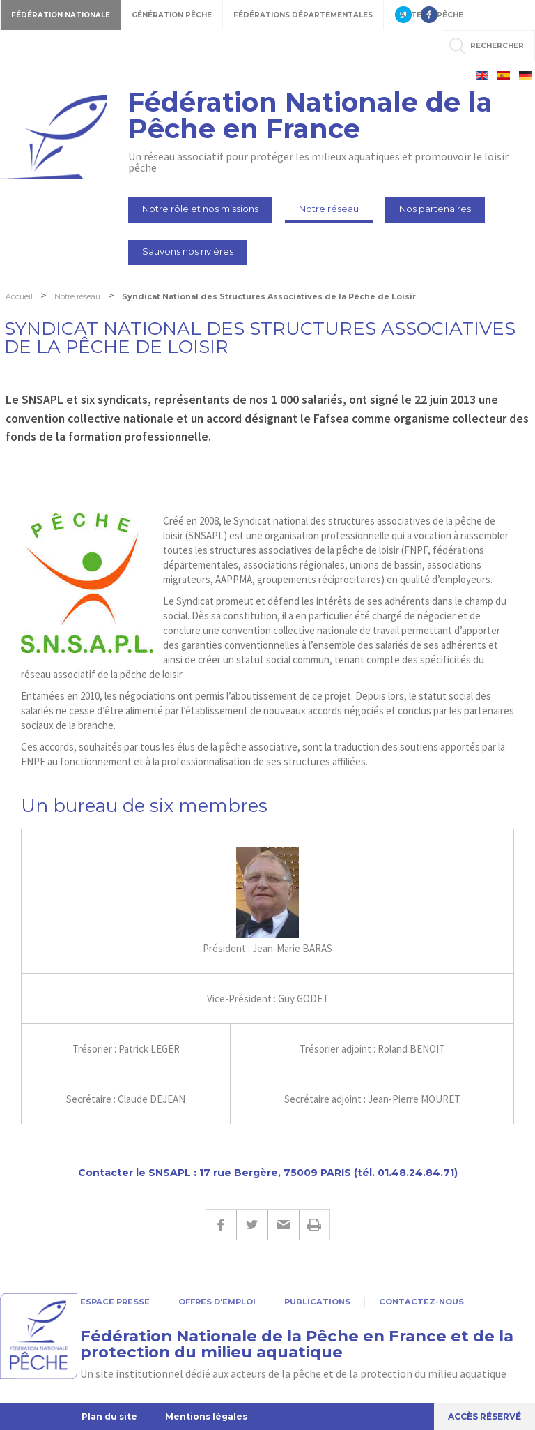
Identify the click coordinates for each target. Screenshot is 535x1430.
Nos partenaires (435, 208)
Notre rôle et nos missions (200, 208)
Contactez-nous (421, 1302)
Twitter (252, 1224)
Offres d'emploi (217, 1302)
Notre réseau (329, 208)
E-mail (283, 1224)
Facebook (221, 1224)
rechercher (497, 45)
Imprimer (314, 1224)
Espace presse (115, 1302)
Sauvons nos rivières (187, 251)
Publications (317, 1302)
